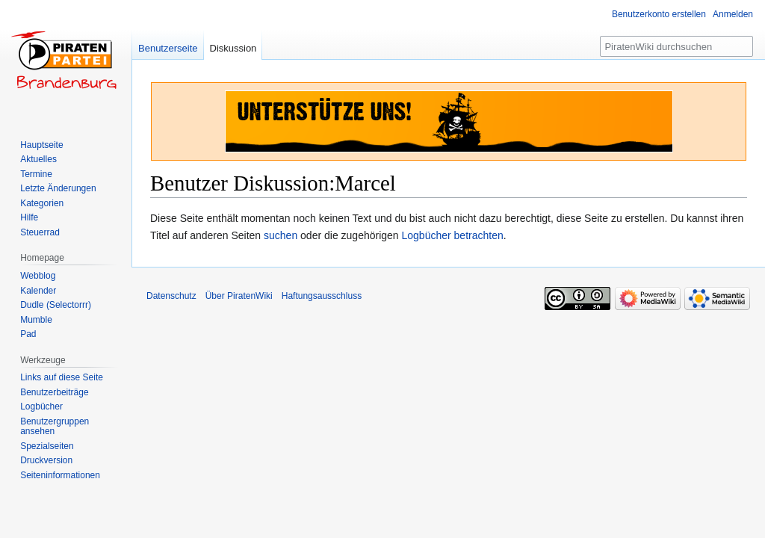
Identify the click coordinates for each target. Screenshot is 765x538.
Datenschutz (171, 296)
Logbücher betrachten (453, 235)
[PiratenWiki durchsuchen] (676, 46)
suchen (280, 235)
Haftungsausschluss (322, 296)
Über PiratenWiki (239, 296)
